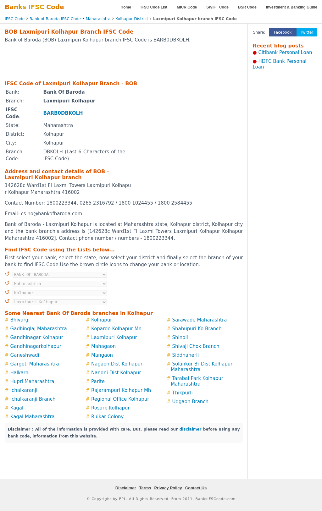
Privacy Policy (168, 488)
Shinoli (180, 337)
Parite (98, 381)
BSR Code (247, 7)
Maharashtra (98, 18)
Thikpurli (182, 393)
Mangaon (102, 355)
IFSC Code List (154, 7)
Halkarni (20, 373)
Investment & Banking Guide (291, 7)
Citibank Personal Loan (285, 52)
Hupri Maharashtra (32, 381)
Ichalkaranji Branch (33, 399)
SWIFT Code (217, 7)
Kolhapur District (131, 18)
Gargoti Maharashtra (34, 364)
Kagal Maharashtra (32, 417)
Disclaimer (125, 488)
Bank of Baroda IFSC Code (55, 18)
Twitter (307, 32)
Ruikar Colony (107, 417)
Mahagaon (103, 346)
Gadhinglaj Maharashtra (38, 329)
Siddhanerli (185, 355)
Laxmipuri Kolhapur (114, 337)
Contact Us (196, 488)
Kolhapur (101, 320)
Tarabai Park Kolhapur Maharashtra (197, 381)
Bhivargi (20, 320)
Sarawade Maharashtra (199, 320)
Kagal (17, 408)
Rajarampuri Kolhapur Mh (121, 390)
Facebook (282, 32)
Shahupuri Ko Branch (197, 329)
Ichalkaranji (23, 390)
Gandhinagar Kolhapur (36, 337)
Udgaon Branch (190, 401)
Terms (145, 488)
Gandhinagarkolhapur (36, 346)
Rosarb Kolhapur (110, 408)
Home (126, 7)
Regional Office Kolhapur (120, 399)
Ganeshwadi (24, 355)
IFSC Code (15, 18)
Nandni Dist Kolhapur (116, 373)
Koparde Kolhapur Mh (116, 329)
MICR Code (187, 7)
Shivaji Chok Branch (195, 346)
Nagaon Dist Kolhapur (116, 364)
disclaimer (191, 429)
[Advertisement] (123, 61)
